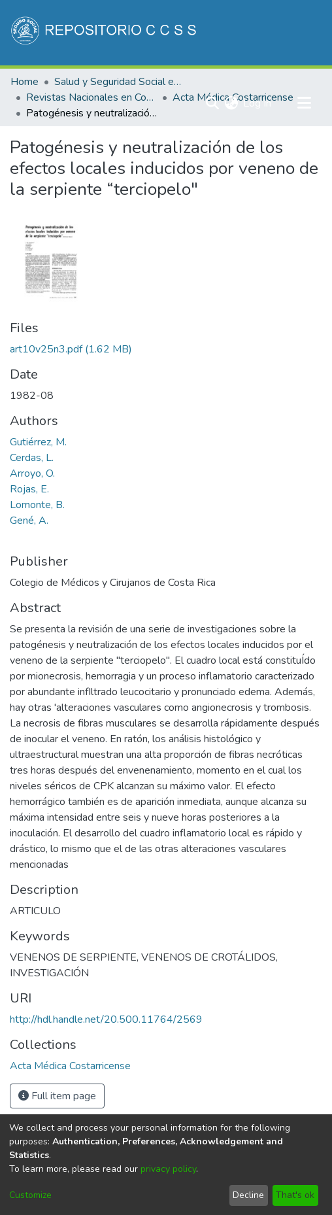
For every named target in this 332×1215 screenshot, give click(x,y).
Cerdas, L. (32, 458)
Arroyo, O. (32, 473)
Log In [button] (258, 103)
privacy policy (168, 1169)
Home (24, 82)
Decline (248, 1195)
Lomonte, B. (37, 505)
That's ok (295, 1195)
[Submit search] (212, 103)
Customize (30, 1195)
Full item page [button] (57, 1096)
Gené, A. (29, 520)
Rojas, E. (29, 489)
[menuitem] (231, 103)
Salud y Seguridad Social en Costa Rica (119, 82)
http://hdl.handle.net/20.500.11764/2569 (106, 1019)
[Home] (105, 32)
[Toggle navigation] (304, 103)
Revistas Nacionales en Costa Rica (91, 97)
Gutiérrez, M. (38, 442)
